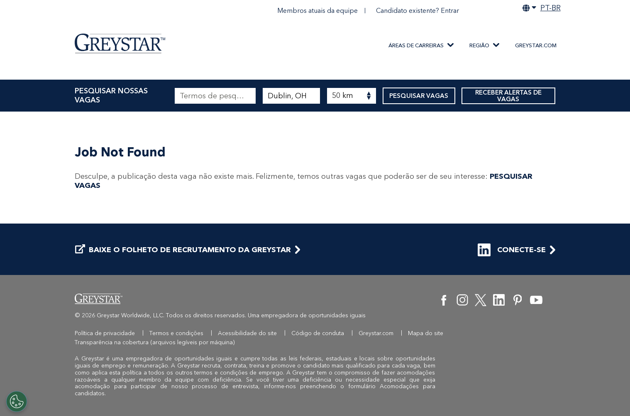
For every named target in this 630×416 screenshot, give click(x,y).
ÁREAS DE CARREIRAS (416, 45)
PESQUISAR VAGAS (419, 96)
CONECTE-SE (512, 249)
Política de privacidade (105, 333)
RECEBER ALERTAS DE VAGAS (508, 96)
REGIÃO (479, 45)
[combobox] (291, 96)
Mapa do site (425, 333)
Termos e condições (176, 333)
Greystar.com (536, 45)
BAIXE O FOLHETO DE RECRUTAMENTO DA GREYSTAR (183, 250)
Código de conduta (317, 333)
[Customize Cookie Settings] (16, 401)
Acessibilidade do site (247, 333)
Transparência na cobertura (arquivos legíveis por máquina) (155, 342)
